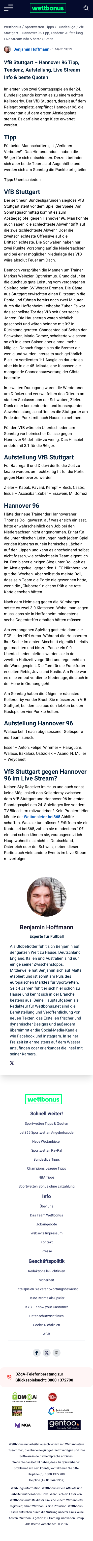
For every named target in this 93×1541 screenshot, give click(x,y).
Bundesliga (66, 27)
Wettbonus (12, 27)
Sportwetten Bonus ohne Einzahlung (47, 1186)
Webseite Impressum (46, 1233)
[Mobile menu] (8, 7)
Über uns (46, 1206)
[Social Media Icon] (37, 1353)
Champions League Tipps (46, 1168)
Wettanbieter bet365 (42, 817)
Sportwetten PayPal (46, 1150)
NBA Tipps (46, 1177)
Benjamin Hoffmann (31, 49)
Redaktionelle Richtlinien (46, 1271)
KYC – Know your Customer (46, 1307)
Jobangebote (46, 1224)
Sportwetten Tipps (39, 27)
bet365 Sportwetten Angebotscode (46, 1132)
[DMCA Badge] (28, 1397)
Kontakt (46, 1242)
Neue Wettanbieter (46, 1141)
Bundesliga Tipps (46, 1159)
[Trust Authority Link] (64, 1411)
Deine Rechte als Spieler (46, 1298)
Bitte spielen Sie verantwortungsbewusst (46, 1289)
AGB (46, 1334)
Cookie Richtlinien (46, 1325)
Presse (46, 1251)
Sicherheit (46, 1280)
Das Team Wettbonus (46, 1215)
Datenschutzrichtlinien (46, 1316)
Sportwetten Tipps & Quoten (46, 1123)
